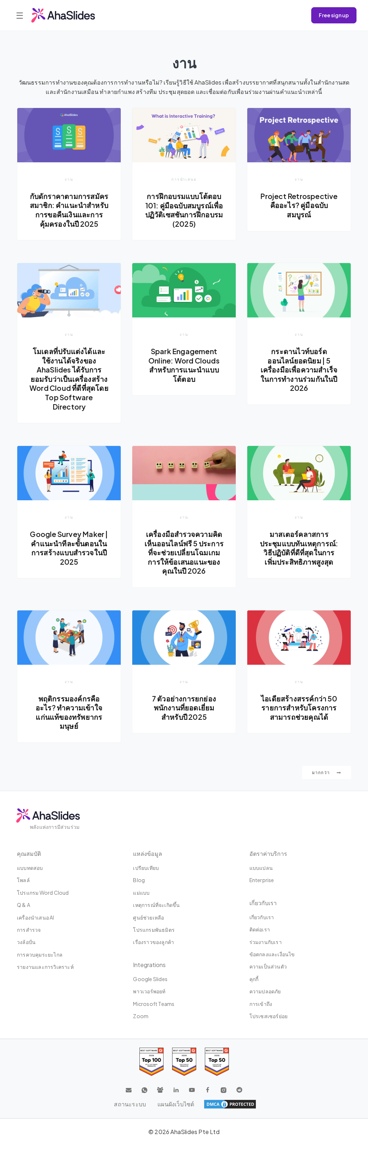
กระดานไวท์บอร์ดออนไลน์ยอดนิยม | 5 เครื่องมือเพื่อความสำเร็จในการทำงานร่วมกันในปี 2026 (299, 369)
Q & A (23, 905)
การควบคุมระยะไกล (40, 954)
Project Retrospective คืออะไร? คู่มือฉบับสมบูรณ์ (298, 205)
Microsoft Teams (153, 1004)
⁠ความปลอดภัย (265, 991)
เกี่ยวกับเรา (261, 917)
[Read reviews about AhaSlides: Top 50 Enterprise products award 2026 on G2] (217, 1062)
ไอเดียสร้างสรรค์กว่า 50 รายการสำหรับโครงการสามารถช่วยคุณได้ (299, 707)
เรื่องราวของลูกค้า (153, 942)
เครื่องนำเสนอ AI (35, 917)
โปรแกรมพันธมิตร (154, 929)
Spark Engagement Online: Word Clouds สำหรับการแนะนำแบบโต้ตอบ (184, 365)
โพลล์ (23, 880)
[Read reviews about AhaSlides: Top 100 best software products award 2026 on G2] (151, 1062)
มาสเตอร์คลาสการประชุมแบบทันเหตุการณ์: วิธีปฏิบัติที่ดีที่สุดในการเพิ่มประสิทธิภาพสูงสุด (299, 548)
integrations (149, 964)
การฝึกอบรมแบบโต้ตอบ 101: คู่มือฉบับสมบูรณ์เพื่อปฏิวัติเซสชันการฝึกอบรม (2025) (184, 210)
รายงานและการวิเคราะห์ (45, 966)
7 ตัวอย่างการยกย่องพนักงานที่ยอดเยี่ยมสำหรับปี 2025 (184, 707)
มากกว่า (326, 772)
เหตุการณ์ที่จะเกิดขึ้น (156, 905)
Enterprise (261, 880)
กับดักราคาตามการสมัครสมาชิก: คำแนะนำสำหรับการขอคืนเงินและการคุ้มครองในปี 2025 (69, 210)
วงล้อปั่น (26, 942)
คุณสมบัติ (29, 853)
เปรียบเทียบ (146, 867)
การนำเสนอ (184, 179)
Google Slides (150, 979)
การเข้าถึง (260, 1004)
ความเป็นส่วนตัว (268, 966)
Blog (139, 880)
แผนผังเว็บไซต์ (175, 1104)
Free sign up (334, 15)
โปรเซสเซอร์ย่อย (268, 1016)
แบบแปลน (261, 867)
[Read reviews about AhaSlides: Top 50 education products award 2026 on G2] (184, 1062)
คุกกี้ (254, 979)
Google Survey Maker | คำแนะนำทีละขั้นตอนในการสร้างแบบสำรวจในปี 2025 (69, 548)
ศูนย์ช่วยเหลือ (148, 917)
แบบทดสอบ (30, 867)
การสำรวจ (29, 929)
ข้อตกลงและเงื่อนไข (272, 954)
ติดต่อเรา (259, 929)
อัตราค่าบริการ (268, 853)
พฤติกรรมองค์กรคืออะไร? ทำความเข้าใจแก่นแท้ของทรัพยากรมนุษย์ (69, 712)
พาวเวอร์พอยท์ (149, 991)
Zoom (140, 1016)
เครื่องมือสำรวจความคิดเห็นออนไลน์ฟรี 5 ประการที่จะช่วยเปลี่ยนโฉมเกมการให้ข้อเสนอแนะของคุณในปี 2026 (184, 552)
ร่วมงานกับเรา (265, 942)
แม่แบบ (141, 892)
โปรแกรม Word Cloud (43, 892)
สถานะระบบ (130, 1104)
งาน (69, 179)
